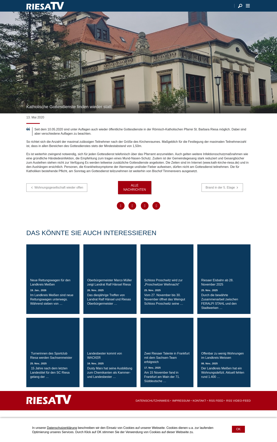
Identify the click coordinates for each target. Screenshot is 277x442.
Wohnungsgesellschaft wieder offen (58, 195)
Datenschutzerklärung (62, 427)
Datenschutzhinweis (152, 408)
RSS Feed (216, 408)
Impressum (181, 408)
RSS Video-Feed (238, 408)
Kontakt (199, 408)
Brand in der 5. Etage (220, 195)
